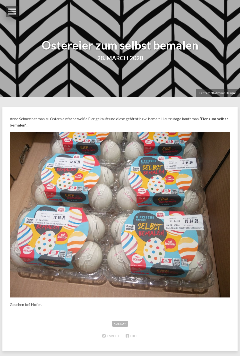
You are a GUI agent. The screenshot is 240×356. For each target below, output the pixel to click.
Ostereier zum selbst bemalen (120, 45)
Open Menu (12, 11)
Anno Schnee (20, 118)
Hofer (36, 304)
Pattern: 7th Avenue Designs (217, 93)
